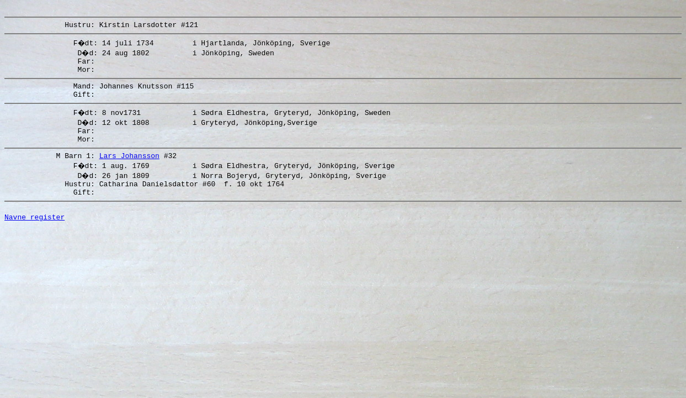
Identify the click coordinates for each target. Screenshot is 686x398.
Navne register (34, 238)
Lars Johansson (129, 170)
